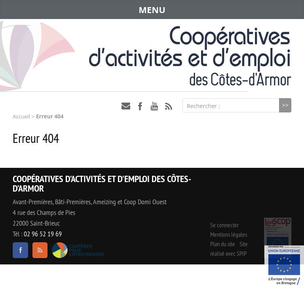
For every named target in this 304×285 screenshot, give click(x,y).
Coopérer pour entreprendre (78, 250)
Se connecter (224, 225)
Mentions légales (228, 234)
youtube (154, 106)
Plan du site (222, 244)
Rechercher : (203, 106)
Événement (284, 265)
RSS (168, 106)
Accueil (21, 116)
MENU (152, 9)
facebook (140, 106)
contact (126, 106)
